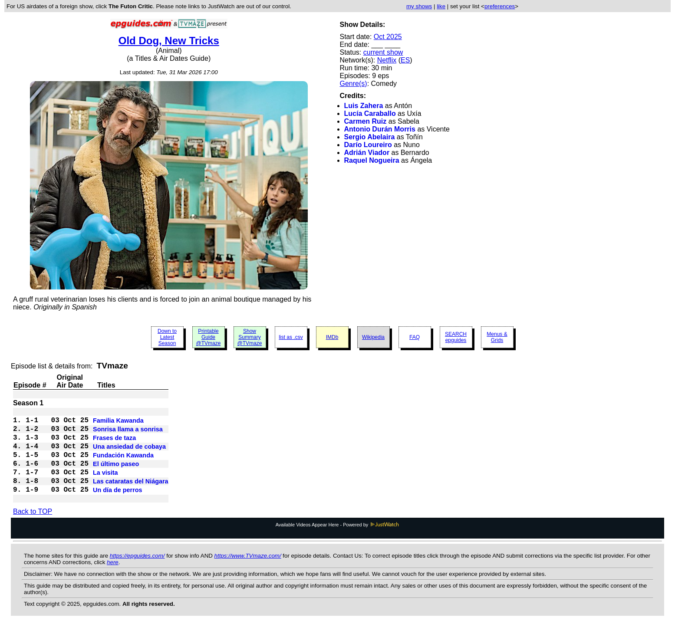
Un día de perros (117, 506)
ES (405, 60)
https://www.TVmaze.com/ (247, 573)
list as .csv (291, 337)
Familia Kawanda (118, 423)
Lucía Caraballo (370, 113)
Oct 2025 (388, 36)
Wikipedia (373, 337)
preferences (499, 6)
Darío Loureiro (368, 144)
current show (383, 52)
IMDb (332, 337)
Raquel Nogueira (371, 160)
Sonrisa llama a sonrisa (128, 433)
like (441, 6)
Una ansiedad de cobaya (129, 454)
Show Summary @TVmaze (249, 337)
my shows (419, 6)
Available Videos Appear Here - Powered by (338, 542)
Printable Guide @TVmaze (208, 337)
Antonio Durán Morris (379, 129)
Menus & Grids (497, 337)
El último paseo (116, 475)
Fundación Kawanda (123, 464)
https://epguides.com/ (137, 573)
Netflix (386, 60)
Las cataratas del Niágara (130, 496)
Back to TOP (32, 528)
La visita (105, 485)
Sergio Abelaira (369, 137)
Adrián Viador (367, 152)
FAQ (414, 337)
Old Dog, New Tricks (169, 40)
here (113, 579)
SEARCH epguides (456, 337)
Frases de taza (114, 443)
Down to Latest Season (167, 337)
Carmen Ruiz (365, 121)
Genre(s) (353, 83)
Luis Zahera (363, 105)
